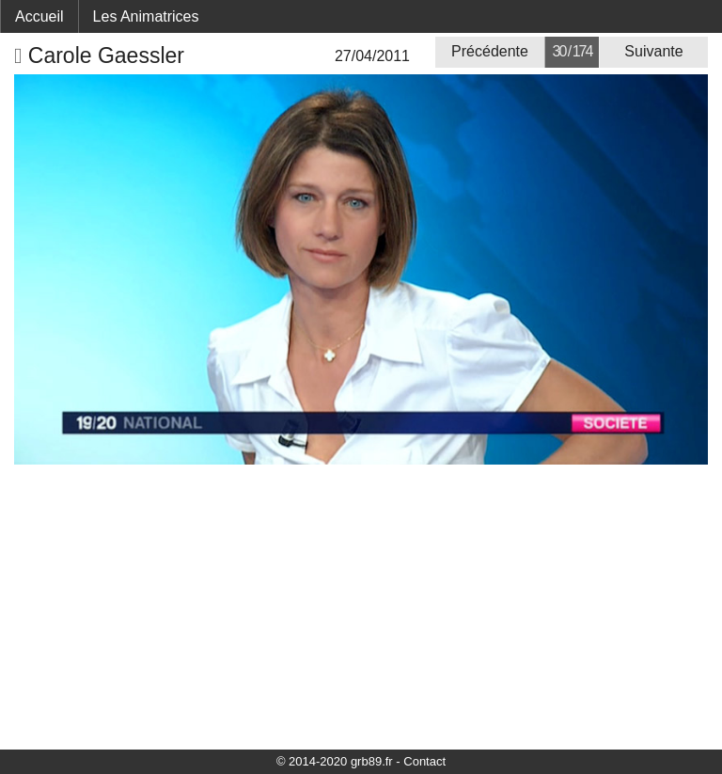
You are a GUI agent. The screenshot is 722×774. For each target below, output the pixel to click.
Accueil (39, 16)
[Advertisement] (361, 605)
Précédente (489, 51)
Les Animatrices (146, 16)
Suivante (653, 51)
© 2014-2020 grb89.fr (334, 761)
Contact (424, 761)
